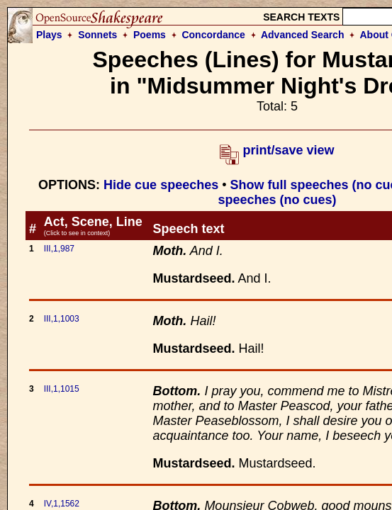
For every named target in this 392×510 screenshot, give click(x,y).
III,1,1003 (61, 319)
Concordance (213, 34)
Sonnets (97, 34)
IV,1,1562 (61, 504)
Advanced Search (303, 34)
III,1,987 (59, 249)
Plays (49, 34)
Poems (149, 34)
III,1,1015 (61, 389)
